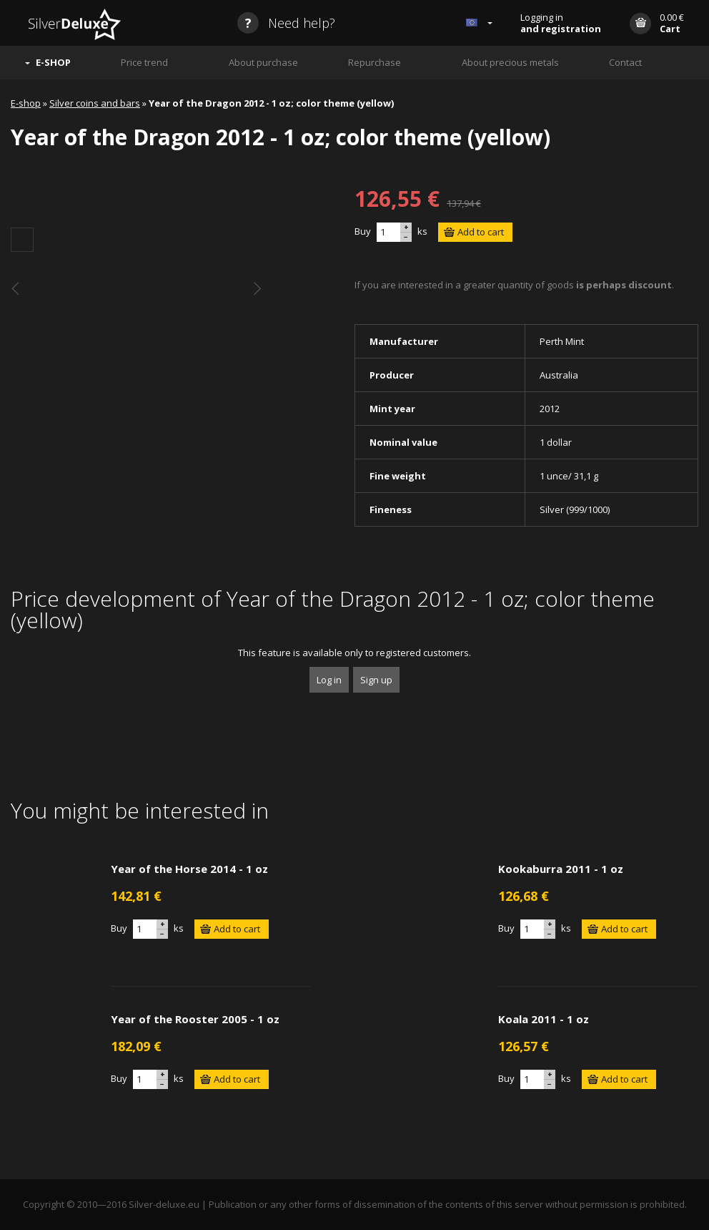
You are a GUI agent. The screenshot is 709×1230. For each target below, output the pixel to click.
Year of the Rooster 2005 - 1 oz (195, 1019)
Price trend (144, 62)
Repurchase (374, 62)
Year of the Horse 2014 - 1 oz (189, 869)
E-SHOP (53, 62)
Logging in (560, 23)
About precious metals (510, 62)
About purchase (263, 62)
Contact (625, 62)
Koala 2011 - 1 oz (543, 1019)
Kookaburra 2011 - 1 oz (560, 869)
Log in (329, 679)
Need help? (286, 22)
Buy (362, 231)
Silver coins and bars (94, 103)
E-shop (26, 103)
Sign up (376, 679)
